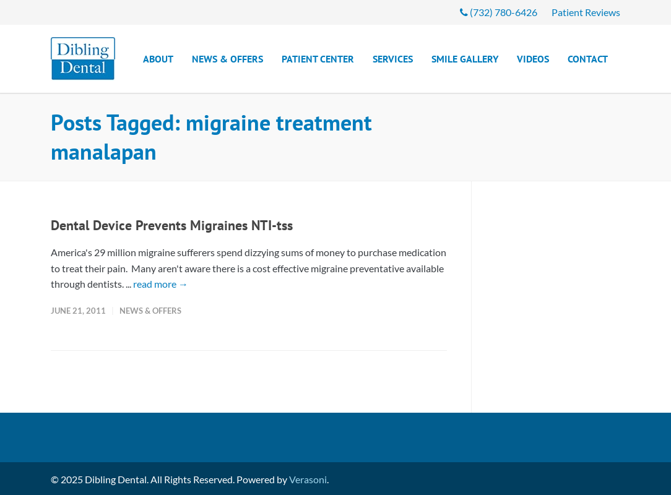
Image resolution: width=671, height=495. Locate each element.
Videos (533, 59)
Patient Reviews (586, 12)
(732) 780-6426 (498, 12)
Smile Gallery (464, 59)
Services (393, 59)
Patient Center (318, 59)
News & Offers (227, 59)
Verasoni (308, 479)
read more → (160, 284)
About (158, 59)
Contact (588, 59)
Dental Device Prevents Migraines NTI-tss (172, 225)
